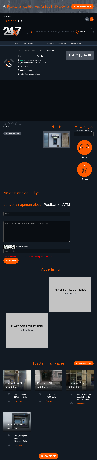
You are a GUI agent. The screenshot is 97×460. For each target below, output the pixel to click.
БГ (87, 19)
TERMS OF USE (76, 45)
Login (21, 21)
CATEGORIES (28, 45)
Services (50, 45)
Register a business (10, 21)
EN (92, 19)
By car (84, 151)
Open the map (83, 365)
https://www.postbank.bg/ (30, 76)
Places (40, 45)
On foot (84, 173)
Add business (82, 6)
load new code (22, 249)
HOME (17, 45)
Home (20, 52)
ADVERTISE (62, 45)
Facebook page (26, 72)
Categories (26, 52)
